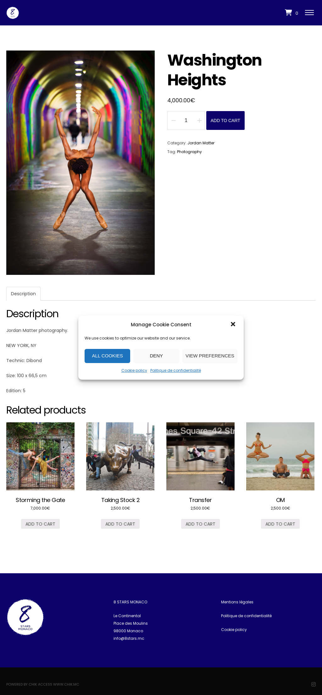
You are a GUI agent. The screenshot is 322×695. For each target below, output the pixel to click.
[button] (233, 325)
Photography (189, 151)
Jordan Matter (200, 143)
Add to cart (225, 120)
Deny (156, 355)
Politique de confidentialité (175, 370)
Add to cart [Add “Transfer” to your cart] (200, 524)
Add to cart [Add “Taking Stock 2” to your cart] (120, 524)
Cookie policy (134, 370)
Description (23, 294)
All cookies (107, 355)
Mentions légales (237, 602)
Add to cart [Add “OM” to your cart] (280, 524)
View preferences (210, 355)
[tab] (23, 294)
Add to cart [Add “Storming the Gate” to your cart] (40, 524)
